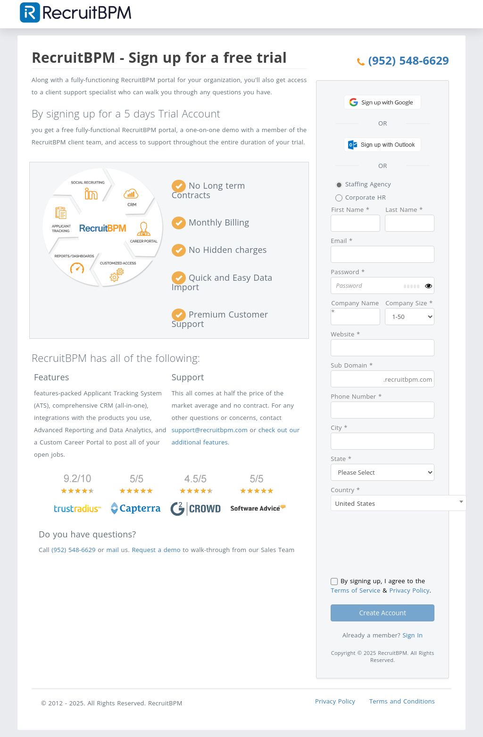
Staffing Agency (363, 184)
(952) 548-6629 (408, 60)
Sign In (412, 635)
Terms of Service (355, 590)
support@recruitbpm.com (210, 430)
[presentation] (402, 543)
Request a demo (156, 549)
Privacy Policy (409, 590)
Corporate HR (360, 197)
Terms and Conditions (402, 701)
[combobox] (398, 503)
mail (112, 549)
